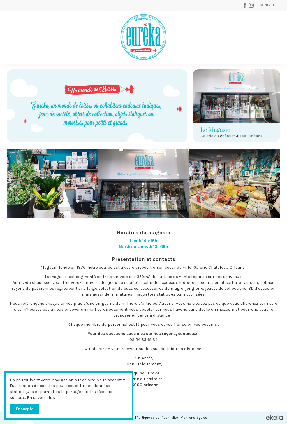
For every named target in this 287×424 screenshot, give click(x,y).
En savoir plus (41, 397)
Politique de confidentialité (157, 418)
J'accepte (24, 408)
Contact (267, 5)
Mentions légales (193, 418)
